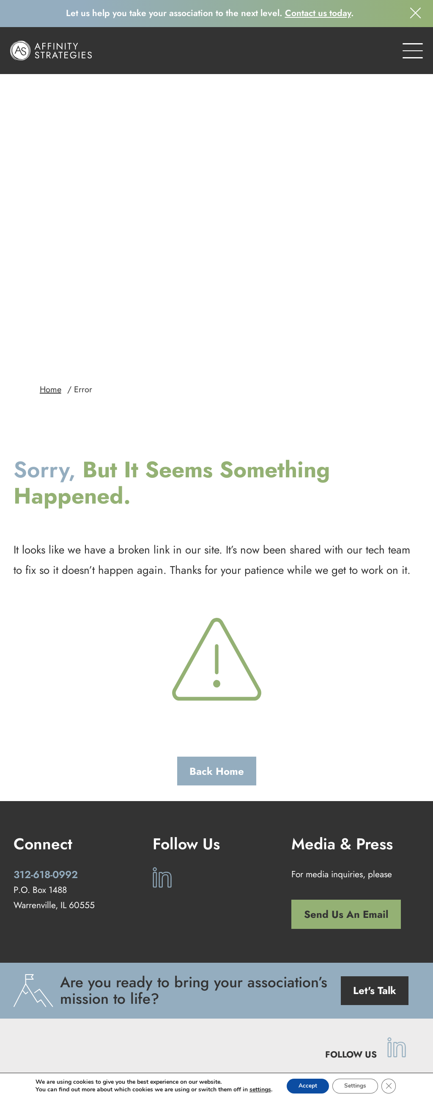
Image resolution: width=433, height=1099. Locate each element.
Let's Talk (374, 885)
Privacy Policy (220, 1063)
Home (50, 284)
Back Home (216, 665)
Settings (356, 1086)
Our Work (227, 1038)
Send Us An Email (346, 809)
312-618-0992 (46, 768)
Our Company (276, 1038)
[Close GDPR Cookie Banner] (390, 1085)
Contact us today (318, 13)
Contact (322, 1038)
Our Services (180, 1038)
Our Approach (124, 1038)
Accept (306, 1086)
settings (258, 1089)
